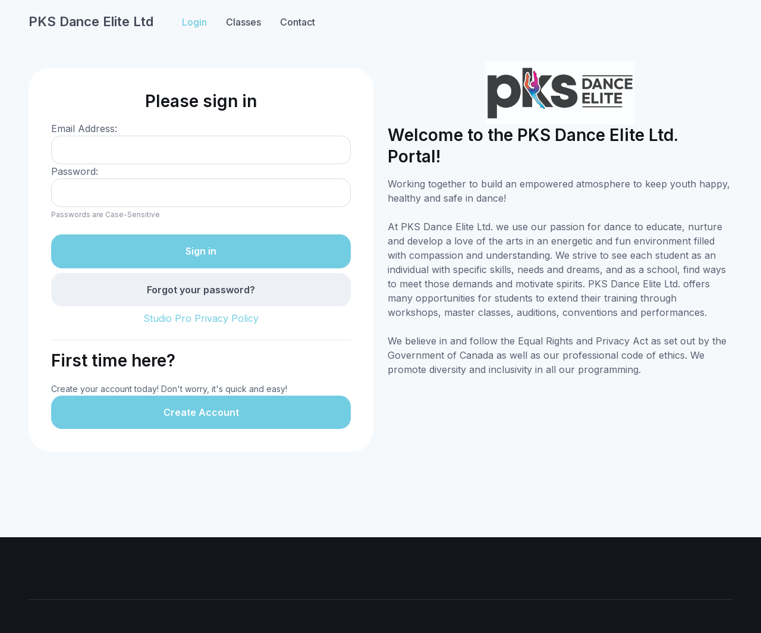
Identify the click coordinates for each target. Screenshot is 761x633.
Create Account (201, 412)
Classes (243, 22)
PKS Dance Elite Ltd (91, 21)
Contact (297, 22)
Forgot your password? (201, 290)
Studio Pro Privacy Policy (201, 318)
